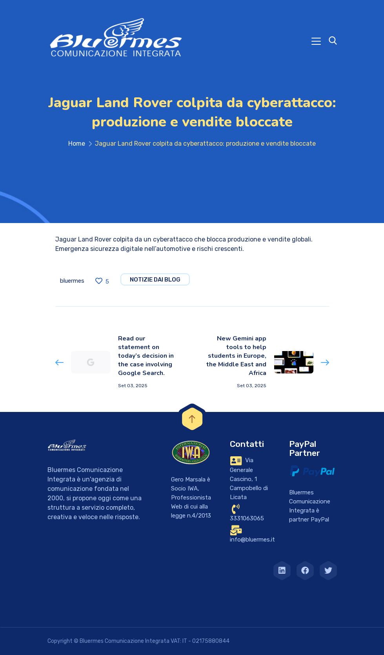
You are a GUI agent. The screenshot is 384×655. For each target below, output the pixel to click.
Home (76, 143)
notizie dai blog (155, 279)
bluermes (72, 280)
